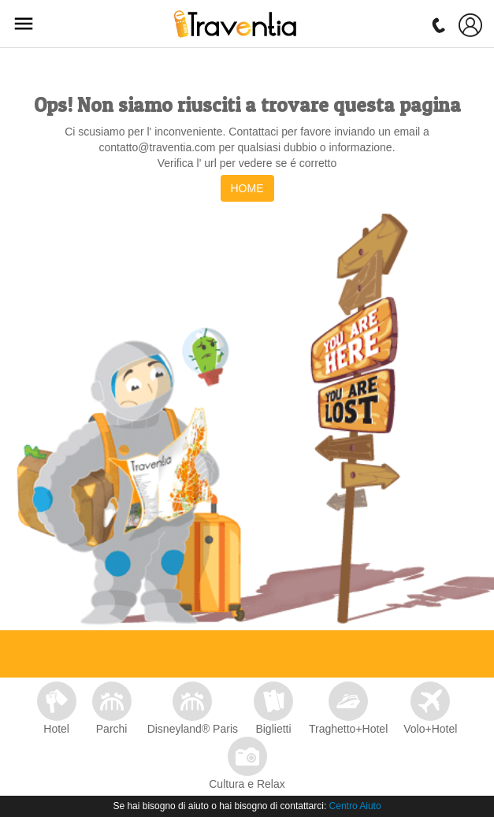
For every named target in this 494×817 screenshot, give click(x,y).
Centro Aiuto (355, 805)
